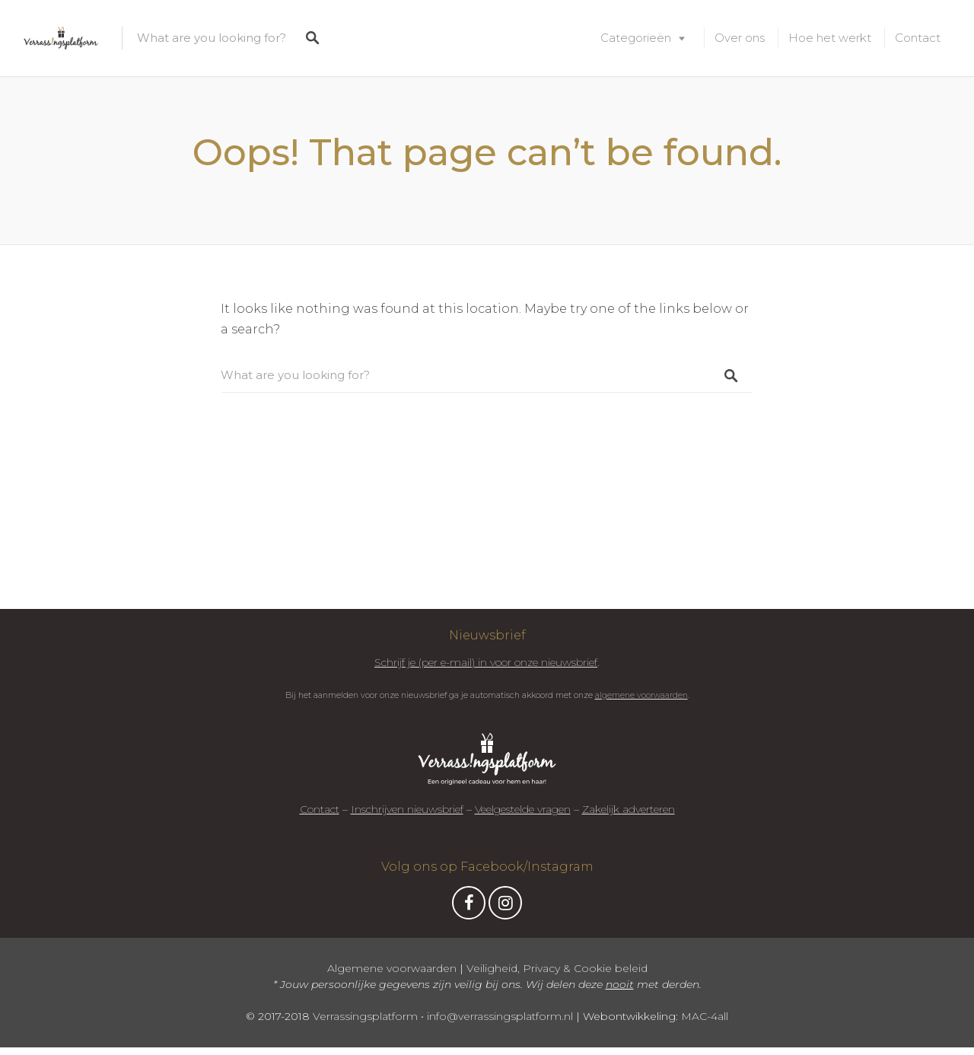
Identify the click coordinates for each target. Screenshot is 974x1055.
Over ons (740, 38)
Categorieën (635, 38)
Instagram (505, 907)
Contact (918, 38)
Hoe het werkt (829, 38)
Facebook (469, 907)
